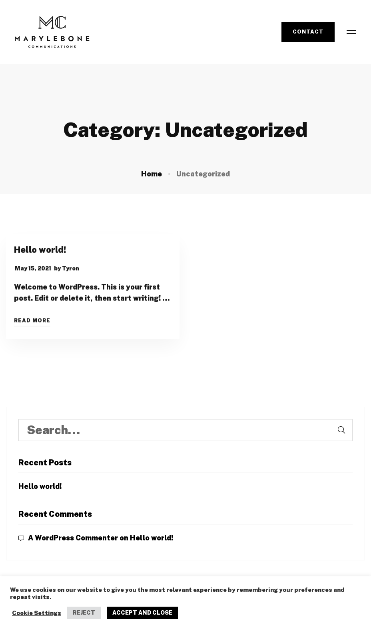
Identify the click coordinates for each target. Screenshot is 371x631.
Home (151, 174)
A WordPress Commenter (73, 538)
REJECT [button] (84, 612)
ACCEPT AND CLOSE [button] (142, 612)
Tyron (70, 270)
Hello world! (40, 251)
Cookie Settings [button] (36, 612)
